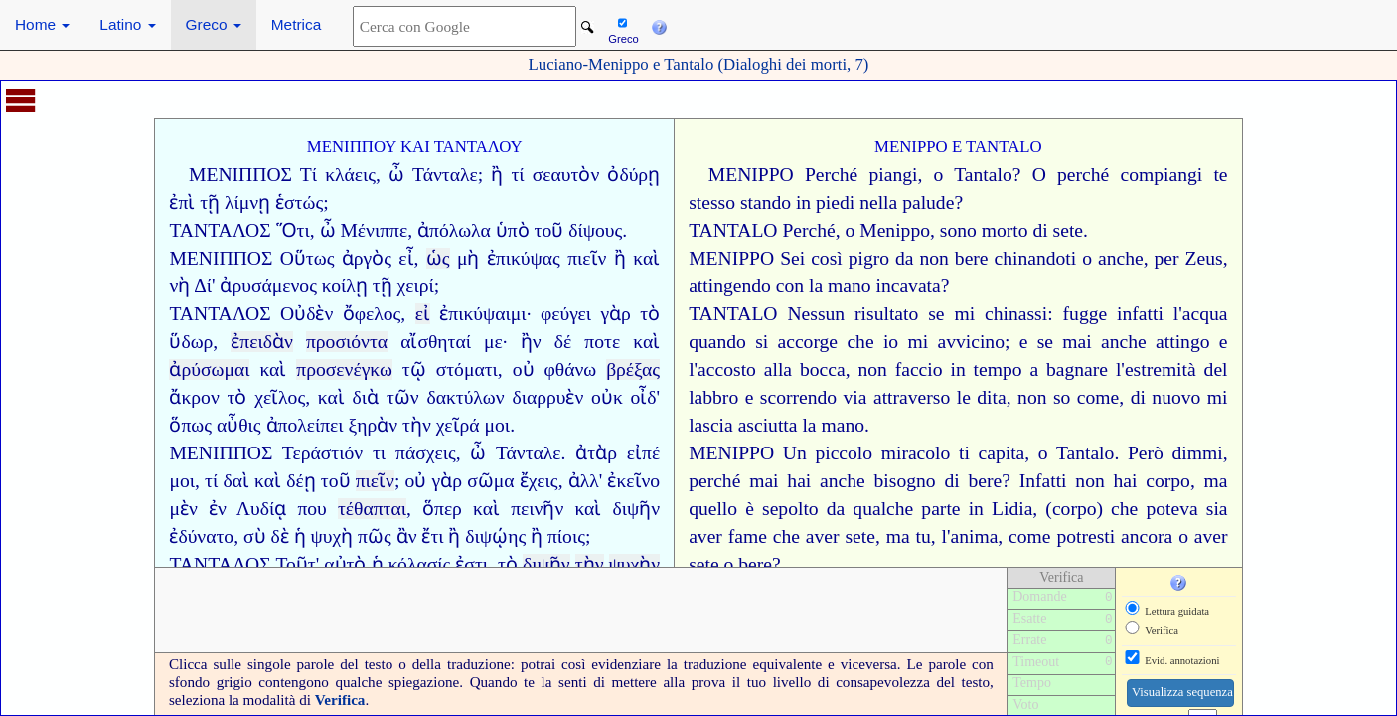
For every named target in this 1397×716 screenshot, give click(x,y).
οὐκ (607, 397)
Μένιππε (373, 230)
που (311, 508)
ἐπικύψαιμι (482, 313)
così (827, 258)
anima (974, 536)
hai (799, 480)
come (1098, 397)
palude (928, 202)
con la (799, 285)
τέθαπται (372, 508)
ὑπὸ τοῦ (529, 230)
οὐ (524, 369)
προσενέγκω (344, 369)
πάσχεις (425, 453)
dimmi (1196, 453)
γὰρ (615, 313)
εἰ (422, 313)
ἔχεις (539, 480)
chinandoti (1036, 258)
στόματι (467, 369)
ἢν (531, 341)
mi (1217, 397)
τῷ (414, 369)
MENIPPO (911, 146)
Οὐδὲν (306, 313)
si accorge (796, 341)
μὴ (468, 258)
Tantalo (982, 174)
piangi (893, 174)
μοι (498, 425)
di (1039, 230)
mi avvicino (955, 341)
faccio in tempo (958, 369)
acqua (1205, 313)
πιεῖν (586, 258)
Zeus (1204, 258)
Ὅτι (293, 230)
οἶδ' (646, 397)
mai (1076, 341)
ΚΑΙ (415, 146)
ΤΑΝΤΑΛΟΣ (219, 230)
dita (991, 397)
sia (1217, 508)
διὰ (366, 397)
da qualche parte (894, 508)
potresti (1085, 536)
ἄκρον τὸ (207, 397)
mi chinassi (1000, 313)
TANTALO (1004, 146)
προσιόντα (347, 341)
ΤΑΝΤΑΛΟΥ (478, 146)
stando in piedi (797, 202)
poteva (1171, 508)
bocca (823, 369)
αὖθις (239, 425)
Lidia (1012, 508)
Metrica (296, 24)
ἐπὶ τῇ (194, 202)
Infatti (1043, 480)
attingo (1182, 341)
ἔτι (432, 536)
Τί (308, 174)
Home (42, 24)
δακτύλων (465, 397)
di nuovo (1166, 397)
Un (795, 453)
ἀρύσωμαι (209, 369)
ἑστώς (299, 202)
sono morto (984, 230)
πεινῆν (537, 508)
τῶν (403, 397)
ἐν (218, 508)
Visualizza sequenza (1182, 692)
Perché (831, 174)
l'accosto (722, 369)
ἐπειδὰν (261, 341)
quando (717, 341)
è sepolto (781, 508)
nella (878, 202)
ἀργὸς (366, 258)
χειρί (415, 285)
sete (1068, 230)
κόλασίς (419, 564)
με (493, 341)
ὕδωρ (191, 341)
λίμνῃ (247, 202)
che (860, 341)
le (964, 397)
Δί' (204, 285)
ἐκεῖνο (633, 480)
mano (849, 285)
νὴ (179, 285)
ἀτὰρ (596, 453)
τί (517, 174)
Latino (127, 24)
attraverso (911, 397)
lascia (711, 425)
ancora (1146, 536)
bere (972, 258)
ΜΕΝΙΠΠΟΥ (351, 146)
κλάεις (350, 174)
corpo (1168, 480)
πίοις (566, 536)
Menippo (894, 230)
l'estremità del (1172, 369)
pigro (869, 258)
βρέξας (633, 369)
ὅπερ (442, 508)
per (1167, 258)
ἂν (406, 536)
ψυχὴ (331, 536)
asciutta (768, 425)
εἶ (405, 258)
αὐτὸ (345, 564)
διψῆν (636, 508)
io (890, 341)
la (809, 425)
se (936, 313)
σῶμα (490, 480)
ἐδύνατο (201, 536)
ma (1216, 480)
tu (922, 536)
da (904, 258)
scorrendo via (813, 397)
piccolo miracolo (882, 453)
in (976, 508)
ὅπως (190, 425)
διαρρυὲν (547, 397)
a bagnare (1068, 369)
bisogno (905, 480)
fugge (1085, 313)
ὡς (438, 258)
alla (778, 369)
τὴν (416, 425)
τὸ (650, 313)
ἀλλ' (585, 480)
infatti (1140, 313)
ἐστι (471, 564)
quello (713, 508)
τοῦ (336, 480)
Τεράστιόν (322, 453)
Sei (792, 258)
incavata (907, 285)
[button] (659, 25)
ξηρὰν (373, 425)
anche (1121, 258)
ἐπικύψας (523, 258)
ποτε (602, 341)
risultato (886, 313)
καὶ (646, 258)
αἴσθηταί (435, 341)
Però (1146, 453)
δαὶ (236, 480)
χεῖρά (458, 425)
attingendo (730, 285)
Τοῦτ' (297, 564)
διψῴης (495, 536)
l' (1177, 313)
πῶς (374, 536)
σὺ (254, 536)
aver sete (840, 536)
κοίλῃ (345, 285)
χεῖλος (279, 397)
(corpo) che (1091, 508)
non (933, 258)
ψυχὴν (635, 564)
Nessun (816, 313)
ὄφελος (372, 313)
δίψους (595, 230)
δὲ (279, 536)
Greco (213, 24)
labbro (713, 397)
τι (379, 453)
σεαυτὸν (566, 174)
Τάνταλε (445, 174)
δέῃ (300, 480)
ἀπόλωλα (454, 230)
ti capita (991, 453)
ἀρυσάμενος (268, 285)
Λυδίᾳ (261, 508)
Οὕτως (307, 258)
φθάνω (569, 369)
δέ (562, 341)
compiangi (1161, 174)
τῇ (382, 285)
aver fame (728, 536)
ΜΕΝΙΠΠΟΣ (240, 174)
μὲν (183, 508)
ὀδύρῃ (633, 174)
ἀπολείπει (305, 425)
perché (1083, 174)
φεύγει (566, 313)
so (1061, 397)
